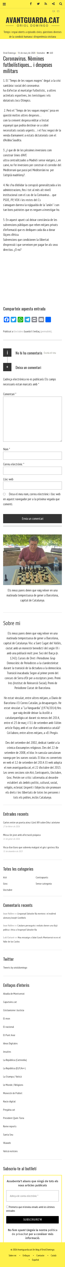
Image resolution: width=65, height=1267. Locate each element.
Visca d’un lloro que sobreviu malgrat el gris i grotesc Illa (31, 847)
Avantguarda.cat (32, 20)
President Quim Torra (13, 1118)
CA (53, 11)
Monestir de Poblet (12, 1093)
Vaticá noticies (10, 1151)
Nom (6, 449)
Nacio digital (9, 1101)
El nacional (8, 1026)
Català (53, 1255)
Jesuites (7, 1051)
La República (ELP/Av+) (14, 1068)
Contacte (40, 1255)
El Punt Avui (9, 1035)
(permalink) (46, 331)
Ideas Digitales (10, 1043)
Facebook (29, 4)
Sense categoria (44, 883)
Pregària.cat (9, 1109)
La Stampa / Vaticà (12, 1076)
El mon (6, 1018)
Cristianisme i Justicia (13, 1010)
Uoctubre (41, 52)
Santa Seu (8, 1134)
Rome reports (9, 1126)
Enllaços (26, 1255)
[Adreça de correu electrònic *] (32, 1195)
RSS (44, 4)
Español (35, 1259)
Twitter (37, 4)
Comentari (9, 394)
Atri (5, 877)
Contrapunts (42, 877)
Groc (5, 883)
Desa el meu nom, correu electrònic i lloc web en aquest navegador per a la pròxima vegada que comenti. (31, 499)
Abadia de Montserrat (14, 993)
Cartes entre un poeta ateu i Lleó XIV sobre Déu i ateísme (31, 822)
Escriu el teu (50, 352)
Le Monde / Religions (13, 1084)
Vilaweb (7, 1143)
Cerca (59, 4)
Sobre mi (12, 1255)
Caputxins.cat (10, 1002)
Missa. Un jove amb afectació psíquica (22, 835)
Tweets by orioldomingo (15, 967)
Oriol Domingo (9, 52)
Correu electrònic (13, 464)
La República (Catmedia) (15, 1060)
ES (58, 11)
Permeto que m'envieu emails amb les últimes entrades (30, 1208)
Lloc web (8, 479)
